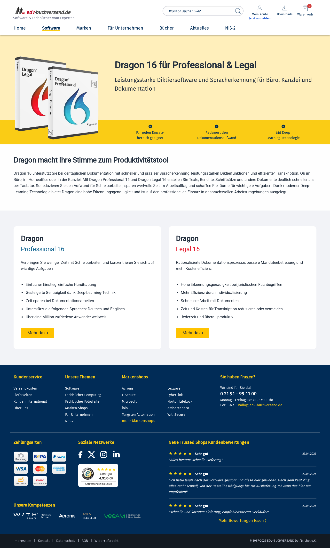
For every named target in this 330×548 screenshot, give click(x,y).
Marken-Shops (76, 408)
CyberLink (175, 395)
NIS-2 (69, 421)
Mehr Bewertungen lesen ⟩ (243, 520)
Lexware (174, 388)
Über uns (21, 408)
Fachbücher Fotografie (82, 401)
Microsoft (129, 401)
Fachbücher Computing (83, 395)
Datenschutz (65, 541)
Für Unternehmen (79, 415)
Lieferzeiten (23, 395)
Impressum (22, 541)
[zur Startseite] (43, 13)
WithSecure (176, 415)
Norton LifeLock (179, 401)
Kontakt (44, 541)
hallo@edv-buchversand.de (260, 405)
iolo (125, 408)
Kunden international (30, 401)
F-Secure (129, 395)
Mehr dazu (37, 332)
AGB (85, 541)
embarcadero (178, 408)
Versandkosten (25, 388)
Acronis (128, 388)
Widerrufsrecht (106, 541)
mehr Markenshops (138, 420)
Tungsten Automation (138, 415)
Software (72, 388)
